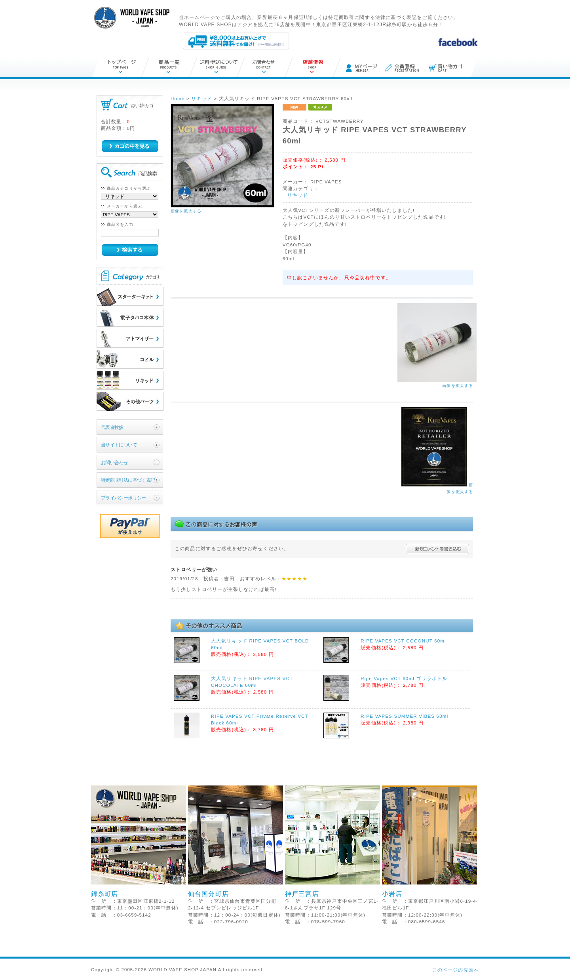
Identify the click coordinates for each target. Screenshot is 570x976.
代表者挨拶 (112, 427)
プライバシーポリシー (123, 497)
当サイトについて (119, 444)
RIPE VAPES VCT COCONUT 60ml (403, 640)
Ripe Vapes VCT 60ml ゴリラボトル (404, 678)
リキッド (297, 195)
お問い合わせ (114, 462)
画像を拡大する (186, 211)
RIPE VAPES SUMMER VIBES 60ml (404, 716)
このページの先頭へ (455, 969)
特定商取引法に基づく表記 (128, 479)
